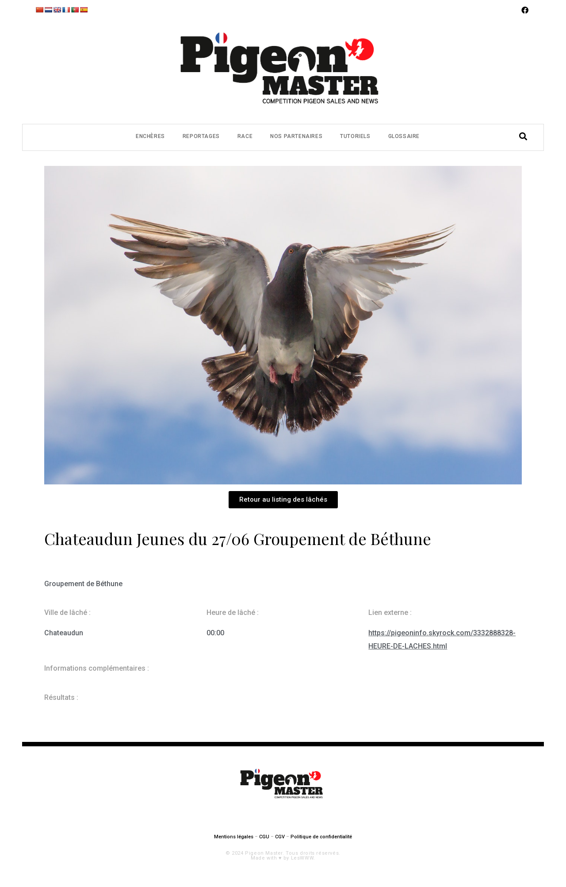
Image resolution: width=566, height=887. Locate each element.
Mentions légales (233, 837)
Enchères (150, 136)
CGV (280, 837)
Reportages (201, 136)
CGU (264, 837)
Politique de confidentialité (321, 837)
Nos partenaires (296, 136)
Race (244, 136)
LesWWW (302, 858)
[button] (283, 499)
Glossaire (404, 136)
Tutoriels (355, 136)
